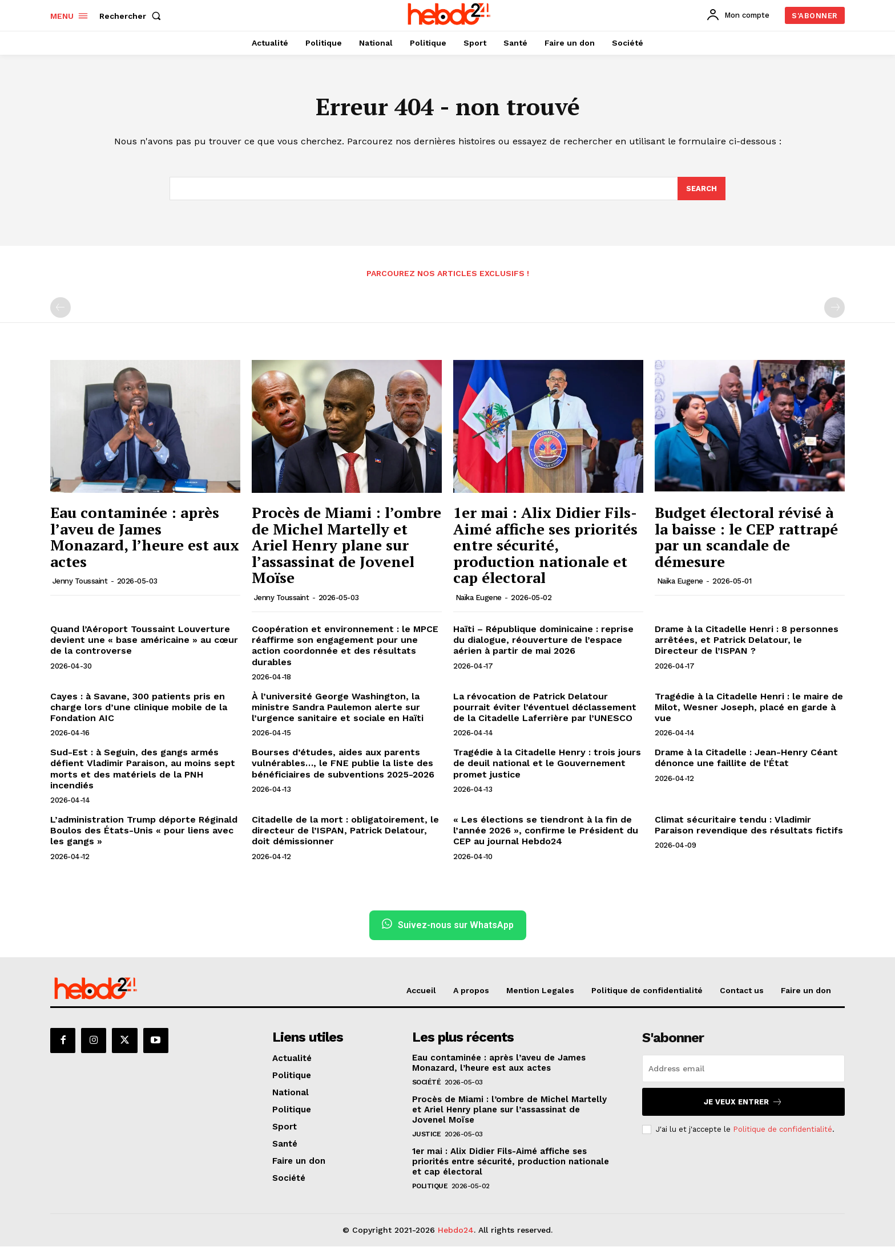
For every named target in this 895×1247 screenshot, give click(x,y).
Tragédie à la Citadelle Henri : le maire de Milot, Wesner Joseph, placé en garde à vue (749, 707)
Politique (430, 1187)
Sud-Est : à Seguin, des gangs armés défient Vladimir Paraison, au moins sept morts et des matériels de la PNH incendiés (142, 769)
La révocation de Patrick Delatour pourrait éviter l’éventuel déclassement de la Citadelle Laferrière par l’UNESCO (544, 707)
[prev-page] (60, 308)
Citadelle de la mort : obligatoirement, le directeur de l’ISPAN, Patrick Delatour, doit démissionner (345, 831)
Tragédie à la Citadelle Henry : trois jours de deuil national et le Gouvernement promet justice (547, 763)
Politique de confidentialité (782, 1129)
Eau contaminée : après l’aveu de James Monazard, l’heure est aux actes (144, 537)
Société (426, 1083)
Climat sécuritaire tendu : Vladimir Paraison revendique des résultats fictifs (749, 825)
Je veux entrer (743, 1102)
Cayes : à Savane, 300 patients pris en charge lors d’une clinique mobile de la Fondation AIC (138, 707)
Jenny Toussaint (80, 581)
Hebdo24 (456, 1230)
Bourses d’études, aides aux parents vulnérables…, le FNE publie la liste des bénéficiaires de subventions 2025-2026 (343, 763)
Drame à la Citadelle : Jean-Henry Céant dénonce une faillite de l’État (746, 758)
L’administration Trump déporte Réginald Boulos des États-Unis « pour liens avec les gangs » (143, 831)
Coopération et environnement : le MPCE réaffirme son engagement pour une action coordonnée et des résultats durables (345, 646)
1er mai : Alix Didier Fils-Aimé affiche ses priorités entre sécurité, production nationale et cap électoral (545, 545)
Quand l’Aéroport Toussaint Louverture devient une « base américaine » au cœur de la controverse (144, 640)
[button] (132, 16)
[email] (743, 1069)
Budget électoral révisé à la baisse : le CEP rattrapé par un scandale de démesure (746, 537)
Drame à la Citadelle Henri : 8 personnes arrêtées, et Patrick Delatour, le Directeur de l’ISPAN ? (746, 640)
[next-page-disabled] (834, 308)
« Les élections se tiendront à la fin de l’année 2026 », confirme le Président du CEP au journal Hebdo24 (545, 831)
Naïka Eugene (478, 598)
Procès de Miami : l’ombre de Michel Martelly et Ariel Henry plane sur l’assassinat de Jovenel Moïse (346, 545)
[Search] (701, 189)
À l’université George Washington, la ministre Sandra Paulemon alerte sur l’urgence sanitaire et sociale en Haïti (338, 707)
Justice (426, 1135)
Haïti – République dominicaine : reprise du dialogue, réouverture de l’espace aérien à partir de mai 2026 (543, 640)
